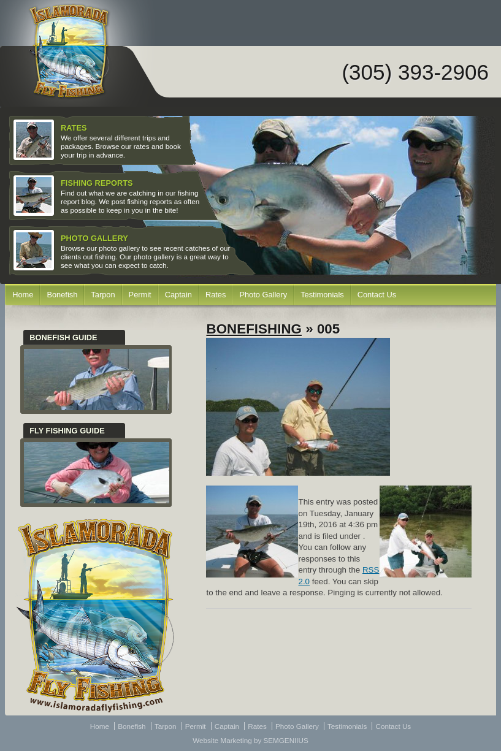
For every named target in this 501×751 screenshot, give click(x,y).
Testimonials (322, 294)
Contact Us (377, 294)
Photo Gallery (263, 294)
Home (22, 294)
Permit (140, 294)
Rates (215, 294)
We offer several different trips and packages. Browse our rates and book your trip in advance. (98, 140)
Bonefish (62, 294)
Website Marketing (222, 740)
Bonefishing (254, 329)
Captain (178, 294)
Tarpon (103, 294)
